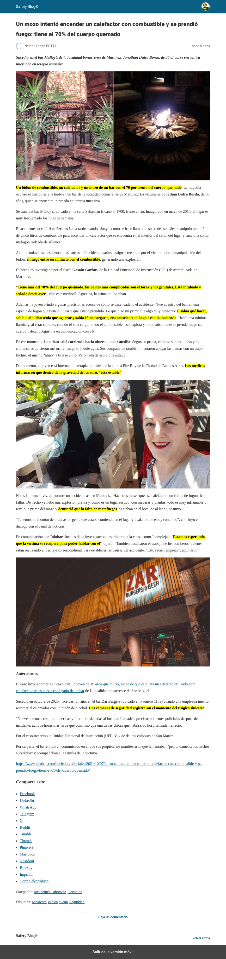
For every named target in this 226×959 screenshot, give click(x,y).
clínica (53, 902)
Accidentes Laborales (50, 892)
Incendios (74, 892)
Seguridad (77, 902)
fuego (63, 902)
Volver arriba (201, 938)
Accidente (39, 902)
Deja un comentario (113, 917)
